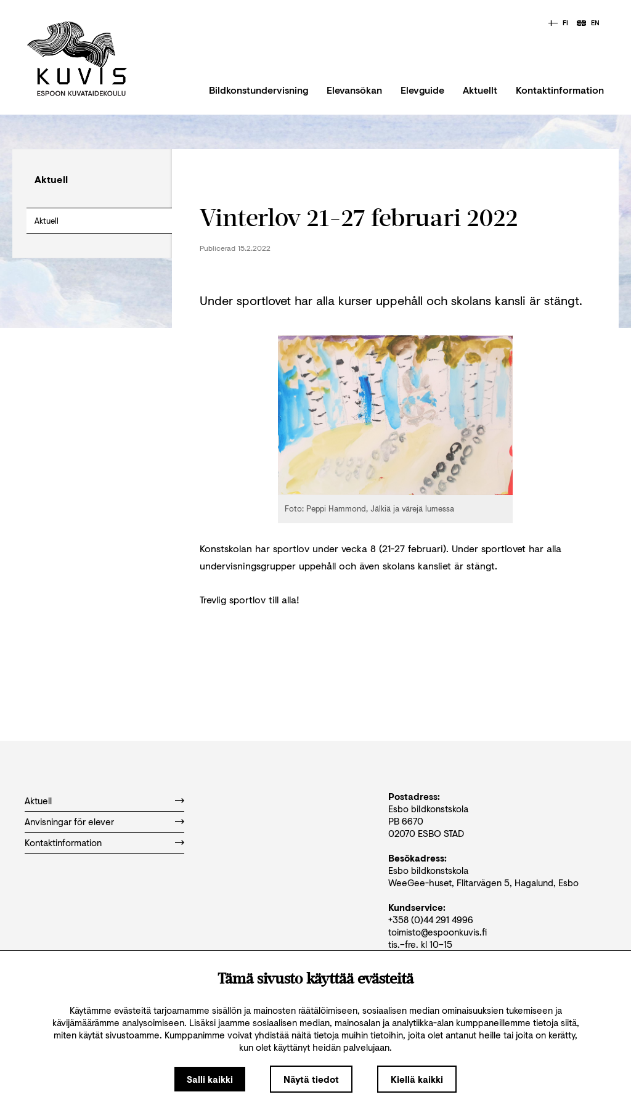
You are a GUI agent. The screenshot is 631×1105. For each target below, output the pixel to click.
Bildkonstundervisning (258, 89)
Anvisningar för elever (69, 821)
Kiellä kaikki (417, 1079)
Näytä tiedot (311, 1079)
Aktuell (47, 220)
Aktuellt (480, 89)
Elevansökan (354, 89)
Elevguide (422, 89)
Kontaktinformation (560, 89)
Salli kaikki (210, 1079)
